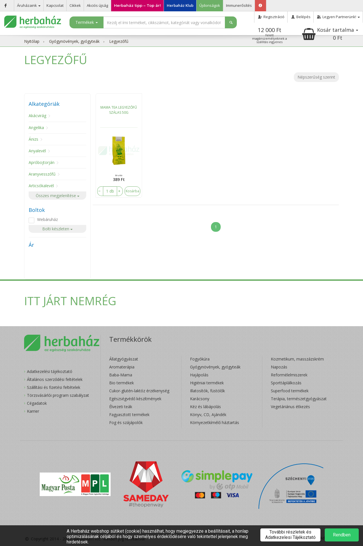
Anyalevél (37, 150)
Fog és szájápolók (126, 422)
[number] (110, 191)
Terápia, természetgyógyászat (299, 398)
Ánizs (33, 139)
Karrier (33, 411)
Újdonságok (209, 5)
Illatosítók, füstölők (207, 390)
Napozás (279, 367)
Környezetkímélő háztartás (214, 422)
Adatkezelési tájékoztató (49, 371)
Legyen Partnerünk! (338, 16)
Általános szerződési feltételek (55, 379)
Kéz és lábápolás (205, 406)
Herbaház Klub (180, 5)
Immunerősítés (239, 5)
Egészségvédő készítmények (135, 398)
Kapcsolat (55, 5)
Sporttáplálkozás (286, 382)
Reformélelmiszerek (289, 375)
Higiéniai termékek (207, 382)
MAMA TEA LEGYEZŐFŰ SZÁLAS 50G (118, 110)
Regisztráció (270, 16)
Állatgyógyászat (123, 359)
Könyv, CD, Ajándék (208, 414)
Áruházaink (29, 5)
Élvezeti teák (120, 406)
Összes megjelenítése (57, 195)
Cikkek (75, 5)
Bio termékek (121, 382)
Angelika (36, 127)
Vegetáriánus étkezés (290, 406)
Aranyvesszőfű (42, 174)
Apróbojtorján (41, 162)
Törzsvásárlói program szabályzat (58, 395)
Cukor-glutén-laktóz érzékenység (139, 390)
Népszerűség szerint (316, 77)
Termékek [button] (86, 22)
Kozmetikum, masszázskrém (297, 359)
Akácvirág (37, 115)
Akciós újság (97, 5)
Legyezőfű (118, 41)
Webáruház (47, 219)
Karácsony (199, 398)
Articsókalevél (41, 185)
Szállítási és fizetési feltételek (53, 387)
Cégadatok (37, 403)
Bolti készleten (57, 228)
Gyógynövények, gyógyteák (74, 41)
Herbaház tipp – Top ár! (137, 5)
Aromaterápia (121, 367)
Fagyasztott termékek (129, 414)
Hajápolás (199, 375)
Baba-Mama (120, 375)
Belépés (300, 16)
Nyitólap (31, 41)
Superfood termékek (290, 390)
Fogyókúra (200, 359)
